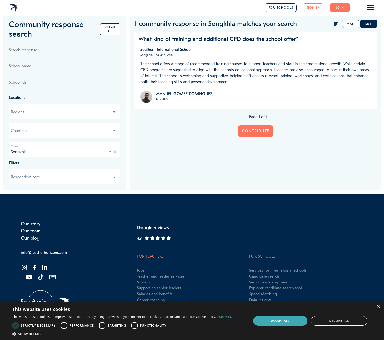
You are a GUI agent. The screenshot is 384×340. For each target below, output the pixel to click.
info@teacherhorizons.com (44, 252)
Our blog (30, 238)
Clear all (110, 29)
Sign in (313, 7)
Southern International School (166, 49)
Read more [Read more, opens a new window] (224, 317)
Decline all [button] (339, 321)
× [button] (378, 307)
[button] (122, 333)
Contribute (255, 131)
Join (340, 7)
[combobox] (63, 112)
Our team (31, 231)
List (368, 23)
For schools (280, 7)
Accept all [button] (280, 321)
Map (350, 23)
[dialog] (192, 321)
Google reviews (153, 227)
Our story (31, 224)
